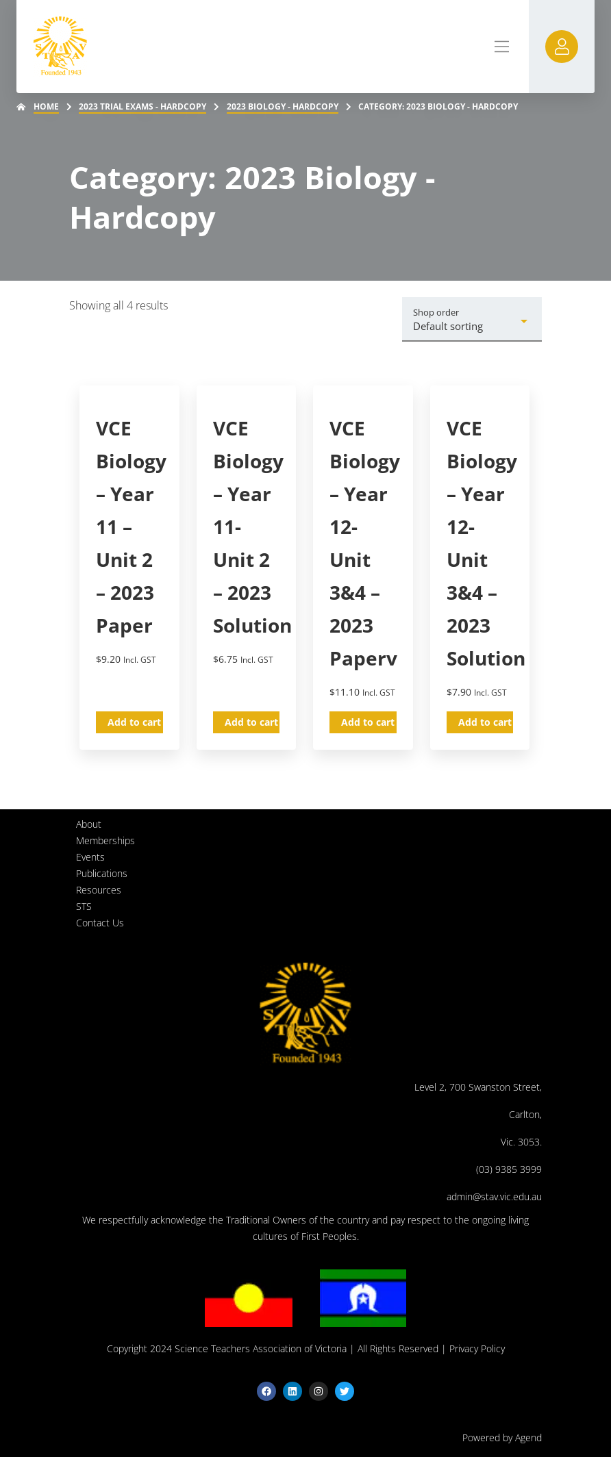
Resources (98, 889)
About (88, 824)
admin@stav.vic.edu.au (494, 1196)
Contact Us (100, 922)
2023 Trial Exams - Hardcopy (142, 106)
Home (46, 106)
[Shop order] (472, 319)
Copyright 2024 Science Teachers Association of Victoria (227, 1348)
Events (90, 856)
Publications (101, 873)
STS (84, 906)
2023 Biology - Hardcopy (282, 106)
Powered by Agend (502, 1437)
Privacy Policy (477, 1348)
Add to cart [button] (134, 721)
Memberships (105, 840)
